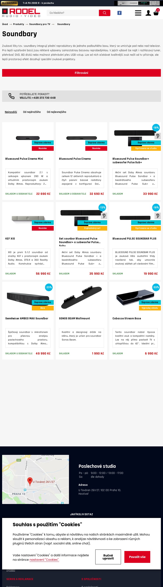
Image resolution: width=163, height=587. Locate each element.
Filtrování (81, 74)
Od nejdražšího (32, 113)
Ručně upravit (108, 557)
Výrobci (10, 571)
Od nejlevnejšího (56, 113)
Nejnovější (11, 113)
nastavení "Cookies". (44, 560)
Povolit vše (137, 557)
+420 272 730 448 (44, 99)
